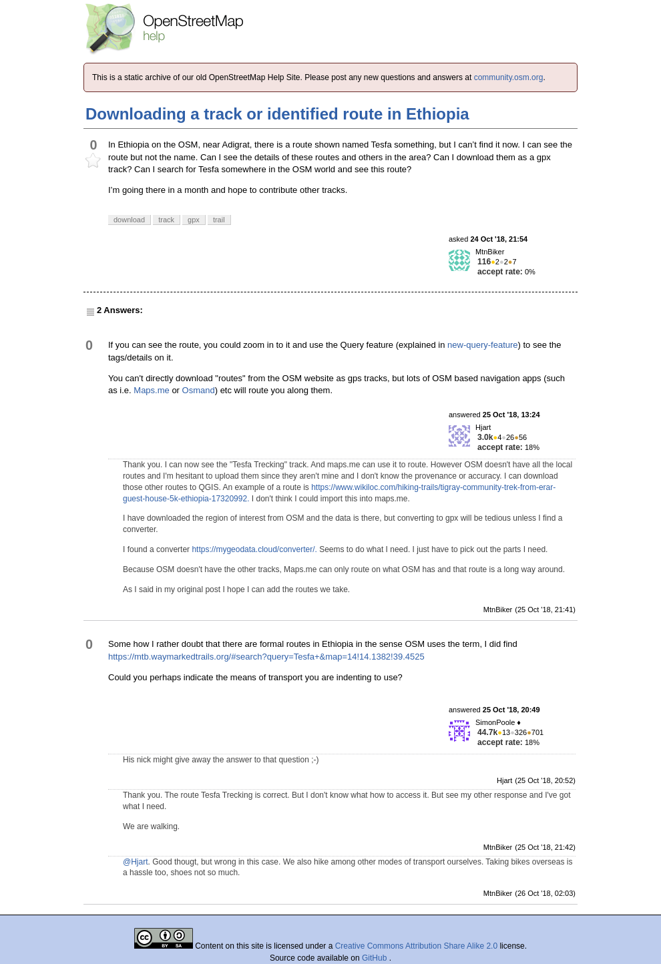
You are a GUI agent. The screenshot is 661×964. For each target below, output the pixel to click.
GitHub (375, 958)
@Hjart (135, 862)
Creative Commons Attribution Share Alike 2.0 (416, 946)
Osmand (198, 390)
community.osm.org (508, 77)
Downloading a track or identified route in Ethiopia (277, 114)
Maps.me (151, 390)
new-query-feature (482, 345)
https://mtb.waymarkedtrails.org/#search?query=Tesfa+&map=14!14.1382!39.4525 (266, 657)
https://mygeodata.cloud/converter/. (254, 549)
